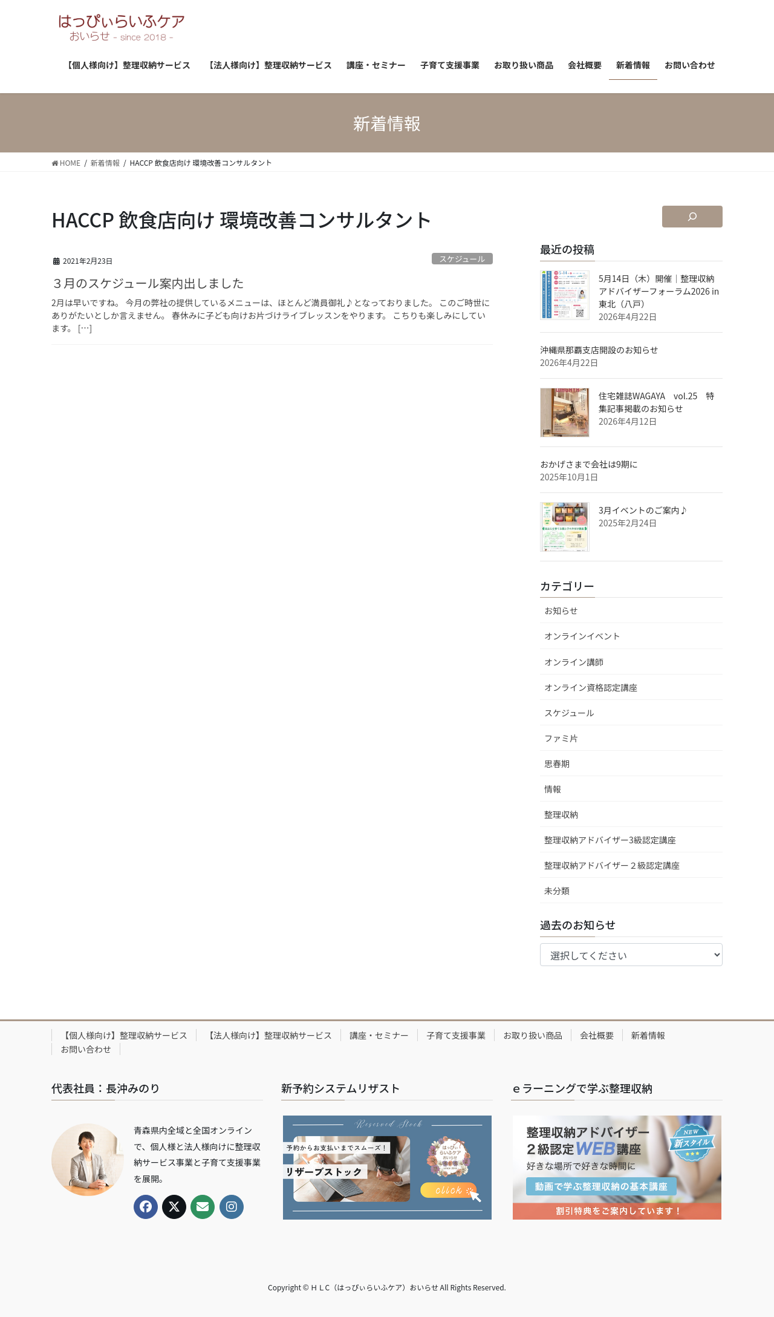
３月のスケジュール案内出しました (147, 283)
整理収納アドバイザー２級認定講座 (612, 865)
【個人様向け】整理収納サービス (123, 1035)
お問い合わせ (85, 1049)
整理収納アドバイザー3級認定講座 (610, 840)
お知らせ (561, 610)
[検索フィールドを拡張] (692, 216)
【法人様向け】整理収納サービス (268, 1035)
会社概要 (597, 1035)
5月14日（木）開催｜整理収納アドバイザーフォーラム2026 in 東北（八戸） (659, 291)
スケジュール (462, 258)
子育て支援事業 (456, 1035)
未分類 (557, 890)
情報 (552, 789)
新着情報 (648, 1035)
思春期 (557, 763)
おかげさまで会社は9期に (589, 464)
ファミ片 (561, 738)
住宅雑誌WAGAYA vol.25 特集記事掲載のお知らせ (656, 402)
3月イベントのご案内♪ (643, 510)
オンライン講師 (573, 662)
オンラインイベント (582, 636)
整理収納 (561, 814)
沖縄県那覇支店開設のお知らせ (599, 350)
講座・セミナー (379, 1035)
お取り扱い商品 (532, 1035)
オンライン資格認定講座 (590, 687)
